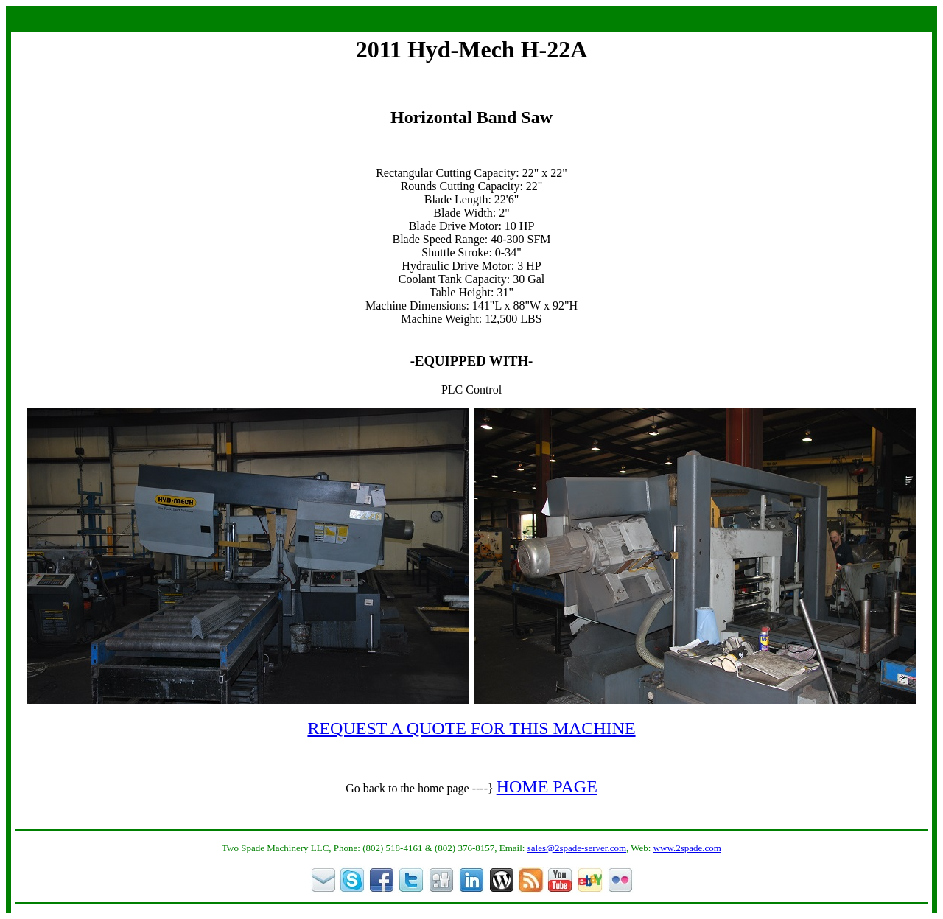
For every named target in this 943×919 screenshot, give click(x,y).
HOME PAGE (547, 786)
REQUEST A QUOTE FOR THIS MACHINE (471, 728)
